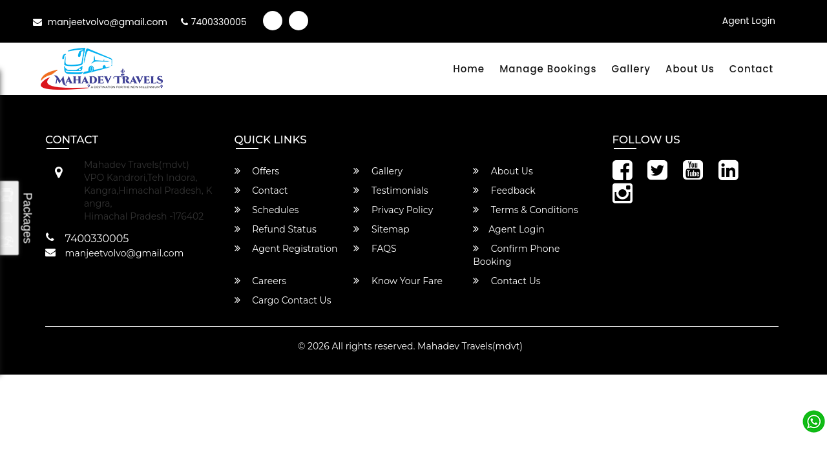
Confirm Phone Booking (516, 255)
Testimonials (390, 190)
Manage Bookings (547, 69)
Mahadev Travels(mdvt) (470, 346)
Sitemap (381, 229)
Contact (751, 69)
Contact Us (506, 281)
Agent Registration (286, 248)
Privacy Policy (393, 210)
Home (469, 69)
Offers (257, 171)
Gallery (631, 69)
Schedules (267, 210)
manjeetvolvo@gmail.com (100, 22)
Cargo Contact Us (283, 300)
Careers (261, 281)
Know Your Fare (398, 281)
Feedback (504, 190)
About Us (690, 69)
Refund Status (276, 229)
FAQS (374, 248)
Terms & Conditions (525, 210)
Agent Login (748, 20)
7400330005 (214, 22)
